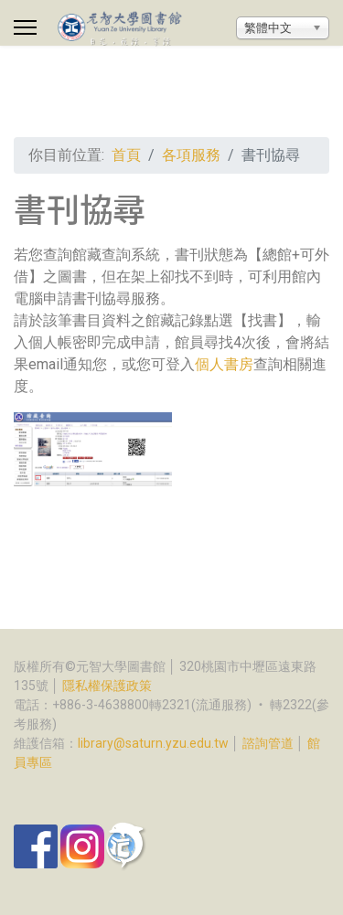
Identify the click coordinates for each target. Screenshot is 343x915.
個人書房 (224, 364)
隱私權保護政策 (107, 685)
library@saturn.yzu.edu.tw (153, 743)
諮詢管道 (268, 743)
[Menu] (25, 27)
